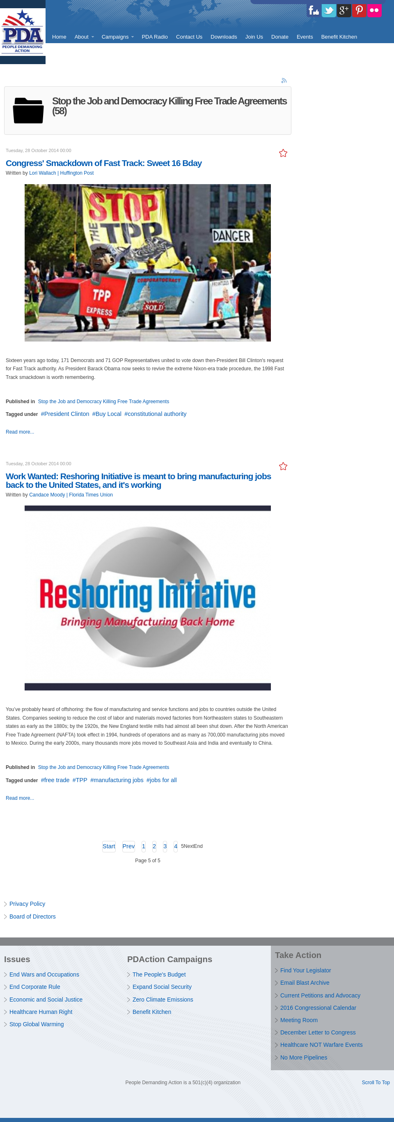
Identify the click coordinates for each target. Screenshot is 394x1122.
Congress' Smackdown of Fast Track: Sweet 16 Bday (104, 163)
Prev (129, 846)
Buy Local (108, 414)
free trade (57, 780)
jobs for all (163, 780)
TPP (81, 780)
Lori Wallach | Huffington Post (61, 173)
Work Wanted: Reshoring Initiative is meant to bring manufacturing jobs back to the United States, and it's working (138, 480)
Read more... (20, 432)
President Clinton (66, 414)
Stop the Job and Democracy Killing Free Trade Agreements (104, 401)
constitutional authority (157, 414)
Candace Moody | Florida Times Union (71, 495)
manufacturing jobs (119, 780)
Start (109, 846)
